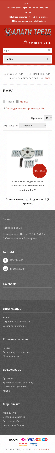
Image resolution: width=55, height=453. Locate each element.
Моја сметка (42, 17)
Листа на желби (11, 421)
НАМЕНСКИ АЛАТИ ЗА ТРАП (23, 78)
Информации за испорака (16, 321)
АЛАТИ (22, 74)
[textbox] (24, 50)
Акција (6, 390)
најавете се (28, 7)
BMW (47, 78)
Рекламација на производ (16, 352)
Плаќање (41, 21)
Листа (10, 101)
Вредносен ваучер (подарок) (18, 382)
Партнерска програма (14, 386)
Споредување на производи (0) (25, 108)
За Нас (6, 317)
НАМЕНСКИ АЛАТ (42, 74)
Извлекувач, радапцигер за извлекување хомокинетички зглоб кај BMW (27, 185)
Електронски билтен (13, 425)
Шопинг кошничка (23, 21)
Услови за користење (14, 325)
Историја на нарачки (14, 416)
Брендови (8, 378)
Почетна (7, 74)
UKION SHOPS (40, 449)
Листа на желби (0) (21, 17)
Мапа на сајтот (11, 356)
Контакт (7, 348)
